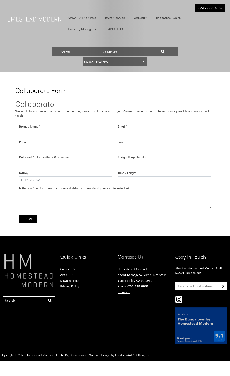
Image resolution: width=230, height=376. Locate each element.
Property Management (189, 17)
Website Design (99, 355)
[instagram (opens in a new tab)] (178, 299)
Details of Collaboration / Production (44, 157)
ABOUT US (217, 17)
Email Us (124, 292)
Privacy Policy (69, 286)
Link (120, 142)
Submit (28, 219)
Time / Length (127, 173)
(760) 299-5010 (137, 286)
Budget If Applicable (132, 157)
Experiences (109, 17)
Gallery (130, 17)
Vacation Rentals (80, 17)
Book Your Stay (210, 8)
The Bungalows (154, 17)
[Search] (24, 300)
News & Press (69, 280)
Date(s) (23, 173)
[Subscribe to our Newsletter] (223, 286)
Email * (122, 126)
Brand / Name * (29, 126)
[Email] (201, 286)
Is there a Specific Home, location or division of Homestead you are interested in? (74, 188)
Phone (23, 142)
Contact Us (67, 269)
